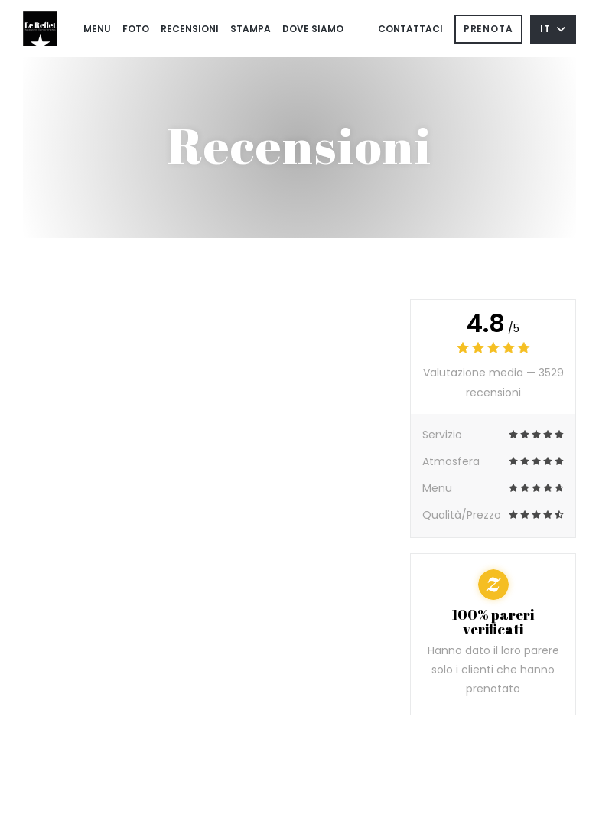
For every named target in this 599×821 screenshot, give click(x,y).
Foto (135, 28)
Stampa (250, 28)
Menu (97, 28)
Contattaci (410, 28)
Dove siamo (312, 28)
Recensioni (190, 28)
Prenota (488, 28)
